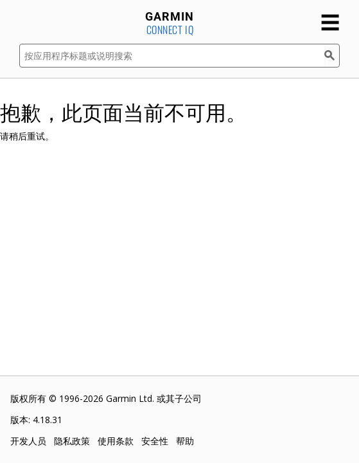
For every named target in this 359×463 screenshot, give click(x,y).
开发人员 (28, 441)
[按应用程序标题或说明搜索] (171, 56)
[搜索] (332, 56)
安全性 (154, 441)
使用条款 (116, 441)
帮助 (185, 441)
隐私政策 (72, 441)
